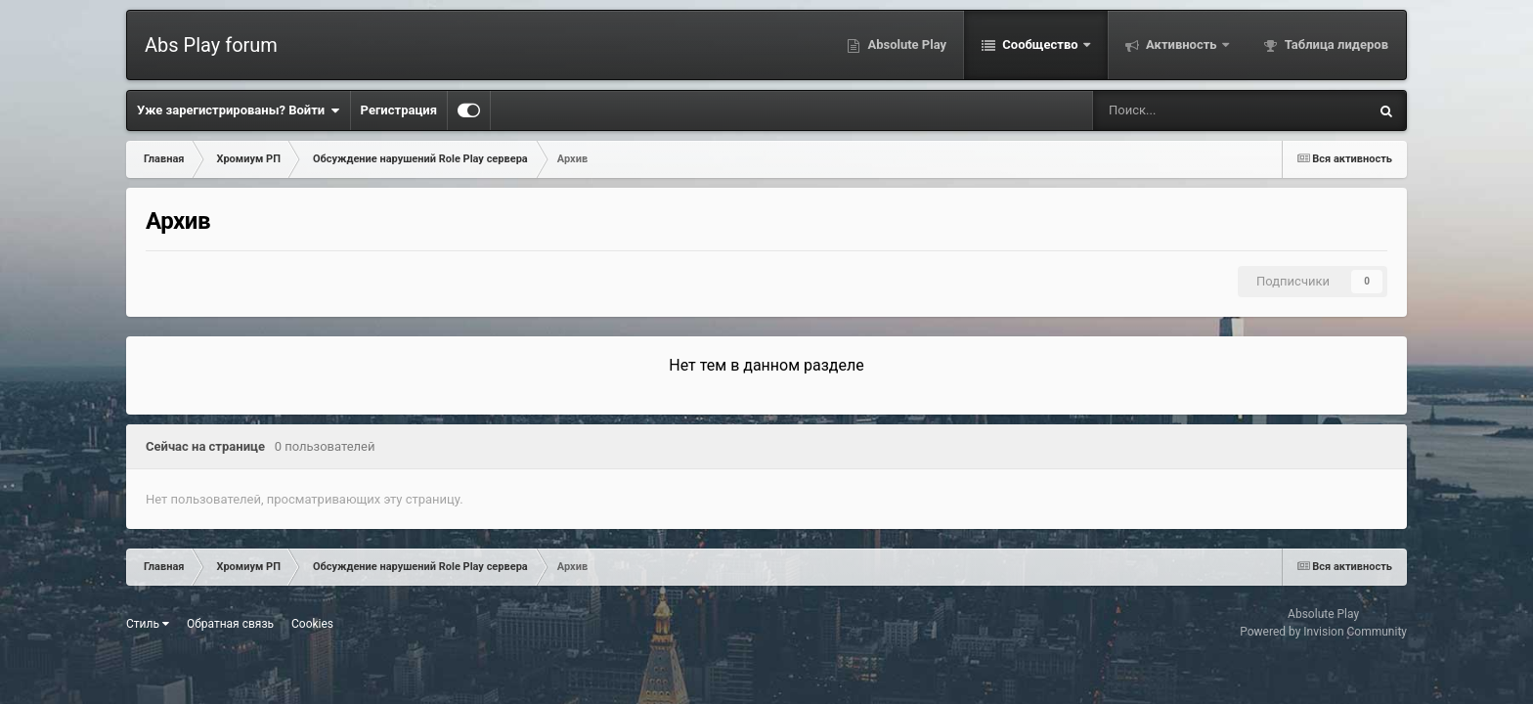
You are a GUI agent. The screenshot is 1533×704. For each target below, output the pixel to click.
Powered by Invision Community (1323, 631)
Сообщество (1040, 44)
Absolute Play (905, 44)
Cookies (312, 624)
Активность (1181, 44)
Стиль (147, 624)
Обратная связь (230, 624)
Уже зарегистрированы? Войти (238, 110)
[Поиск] (1168, 110)
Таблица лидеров (1335, 44)
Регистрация (399, 110)
